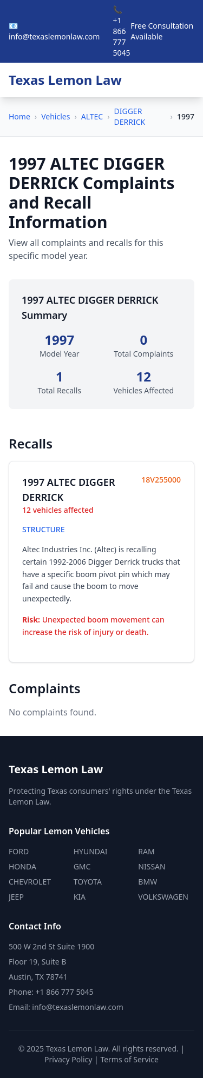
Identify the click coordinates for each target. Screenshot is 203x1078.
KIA (80, 897)
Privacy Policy (68, 1059)
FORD (19, 851)
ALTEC (92, 116)
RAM (146, 851)
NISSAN (151, 866)
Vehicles (55, 116)
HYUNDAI (91, 851)
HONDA (22, 866)
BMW (147, 881)
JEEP (16, 897)
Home (19, 116)
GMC (82, 866)
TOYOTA (88, 881)
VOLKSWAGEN (163, 897)
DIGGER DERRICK (130, 116)
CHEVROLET (30, 881)
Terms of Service (129, 1059)
